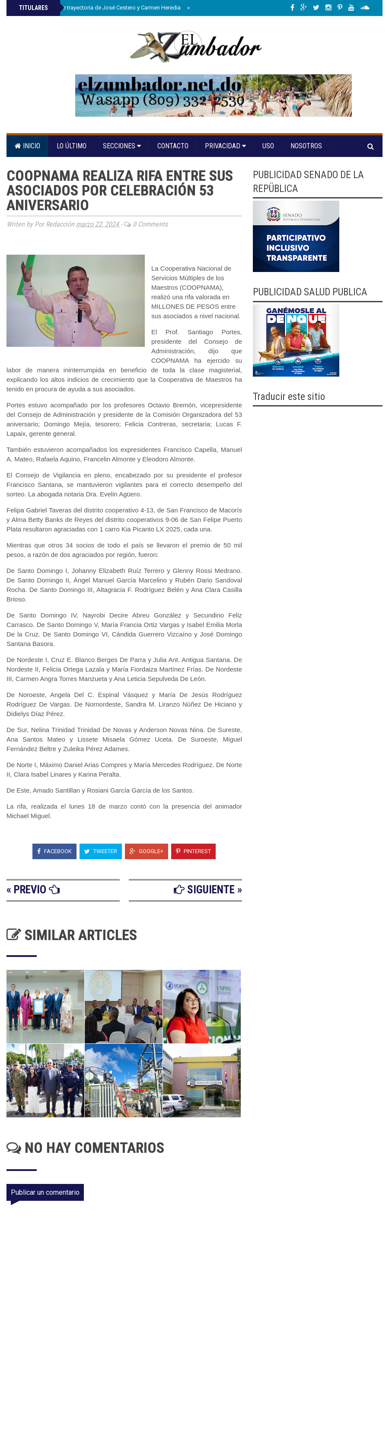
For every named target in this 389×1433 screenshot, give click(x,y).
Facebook (54, 851)
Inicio (27, 146)
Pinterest (193, 851)
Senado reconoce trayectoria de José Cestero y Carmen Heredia (99, 7)
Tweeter (100, 851)
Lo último (71, 146)
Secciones (122, 146)
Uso (268, 146)
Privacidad (225, 146)
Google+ (146, 851)
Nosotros (306, 146)
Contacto (172, 146)
